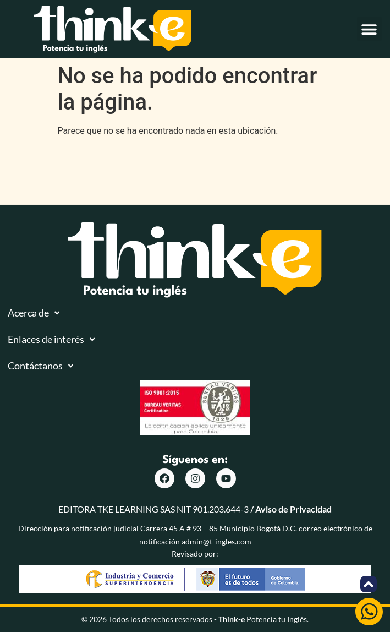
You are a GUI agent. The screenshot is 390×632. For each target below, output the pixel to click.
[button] (369, 29)
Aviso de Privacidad (293, 509)
